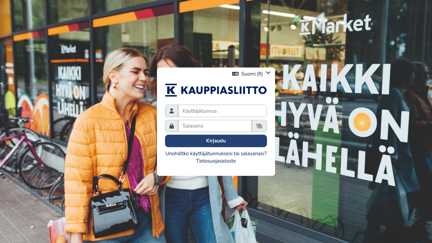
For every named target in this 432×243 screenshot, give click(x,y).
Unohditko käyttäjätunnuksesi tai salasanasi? (216, 153)
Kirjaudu (216, 140)
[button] (251, 74)
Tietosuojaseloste (216, 161)
